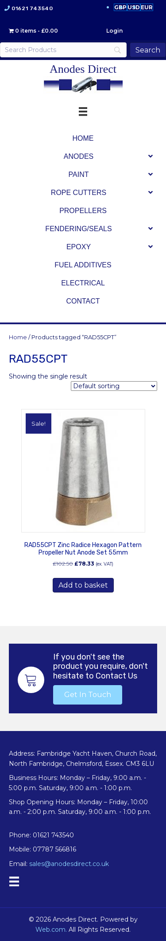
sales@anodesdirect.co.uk (69, 864)
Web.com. (51, 930)
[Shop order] (114, 386)
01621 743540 (32, 8)
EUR (147, 7)
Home (18, 337)
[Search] (63, 49)
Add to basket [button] (83, 585)
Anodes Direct (83, 69)
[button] (87, 695)
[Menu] (14, 881)
